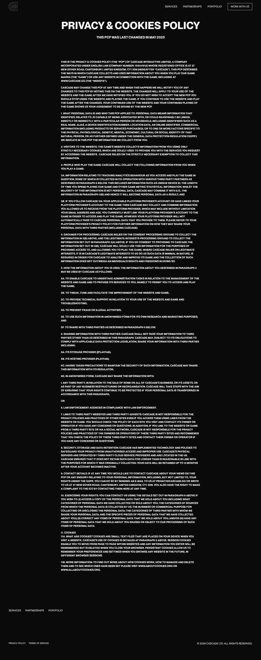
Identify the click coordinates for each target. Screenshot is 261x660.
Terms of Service (39, 643)
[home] (13, 6)
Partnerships (192, 6)
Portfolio (215, 6)
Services (171, 6)
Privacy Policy (17, 643)
